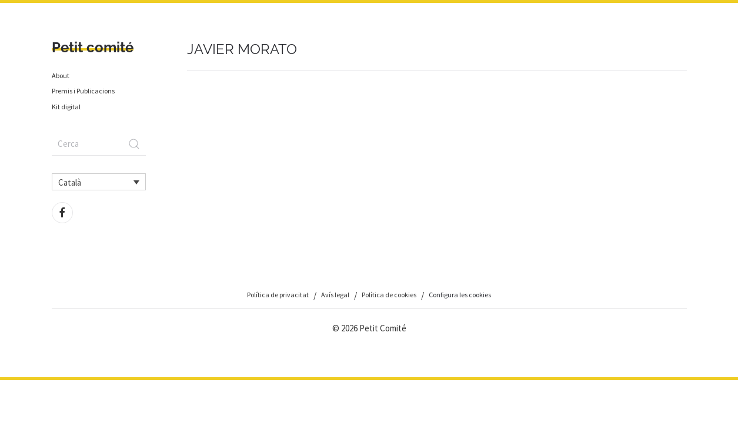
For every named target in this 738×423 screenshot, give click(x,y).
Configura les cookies (460, 294)
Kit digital (66, 106)
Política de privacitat (278, 294)
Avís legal (335, 294)
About (60, 75)
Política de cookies (389, 294)
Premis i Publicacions (83, 90)
